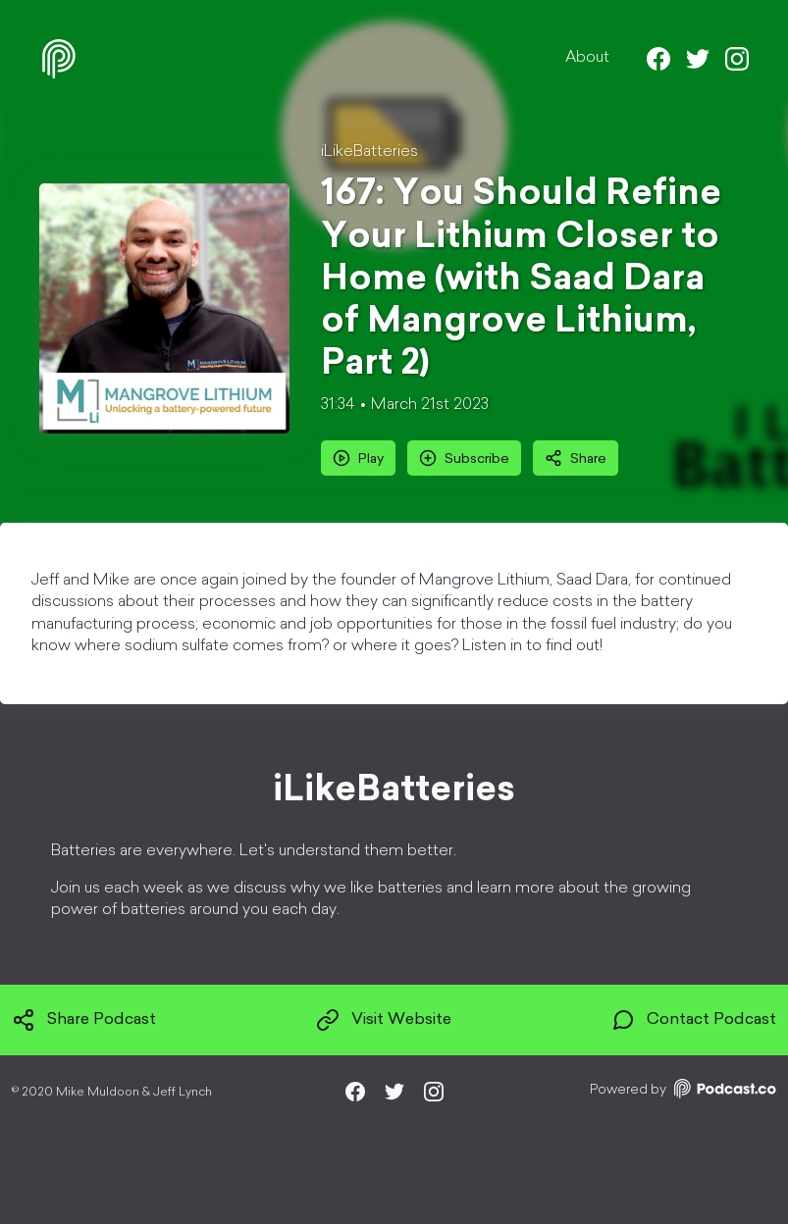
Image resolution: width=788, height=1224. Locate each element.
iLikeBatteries (369, 152)
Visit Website (383, 1020)
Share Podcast (84, 1020)
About (587, 58)
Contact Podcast (693, 1020)
